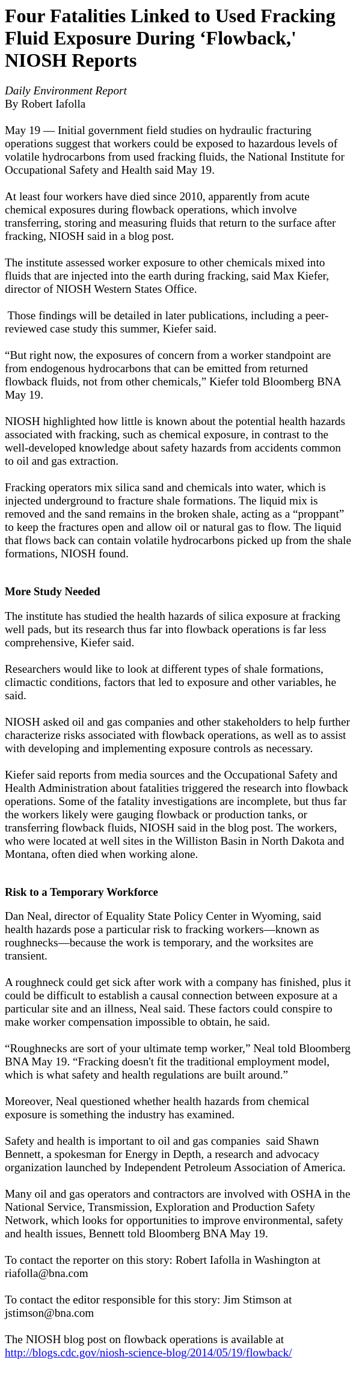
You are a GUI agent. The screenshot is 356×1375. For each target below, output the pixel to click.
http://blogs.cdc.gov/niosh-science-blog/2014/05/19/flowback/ (148, 1352)
